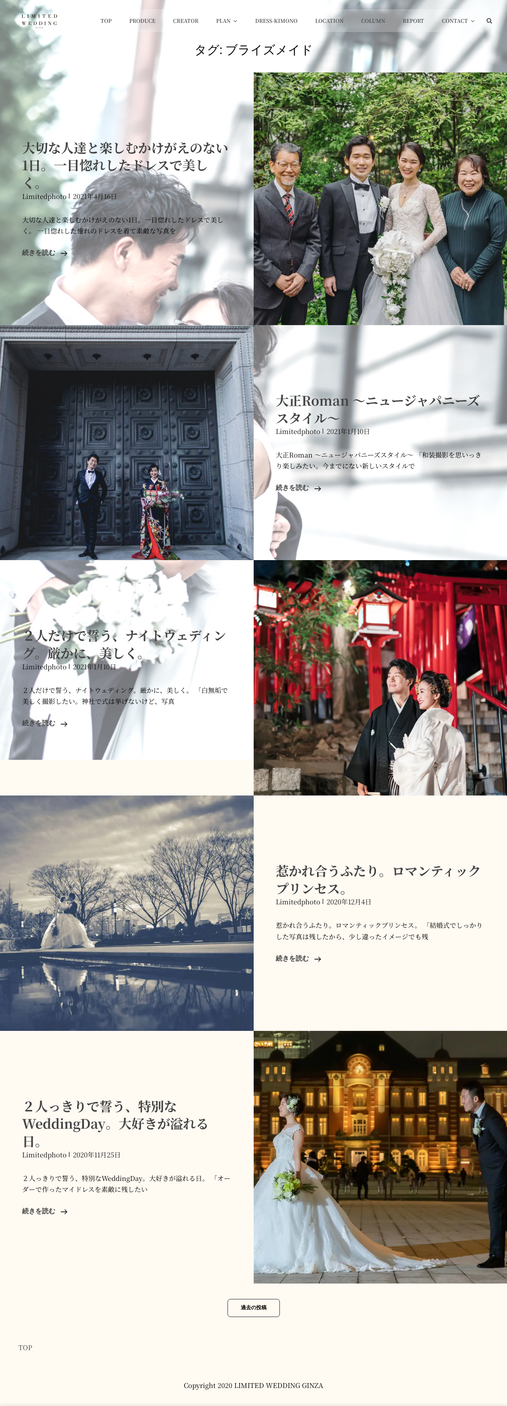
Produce (153, 20)
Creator (195, 20)
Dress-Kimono (282, 20)
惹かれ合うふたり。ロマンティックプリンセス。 (377, 879)
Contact (460, 20)
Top (117, 20)
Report (416, 20)
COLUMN (377, 20)
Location (334, 20)
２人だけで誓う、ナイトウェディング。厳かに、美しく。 (123, 643)
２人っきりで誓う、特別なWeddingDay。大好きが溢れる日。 (120, 1123)
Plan (235, 20)
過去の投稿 (254, 1308)
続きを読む (44, 253)
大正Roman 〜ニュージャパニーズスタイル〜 (377, 408)
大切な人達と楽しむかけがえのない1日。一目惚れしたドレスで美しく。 (124, 164)
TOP (25, 1347)
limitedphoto (44, 196)
